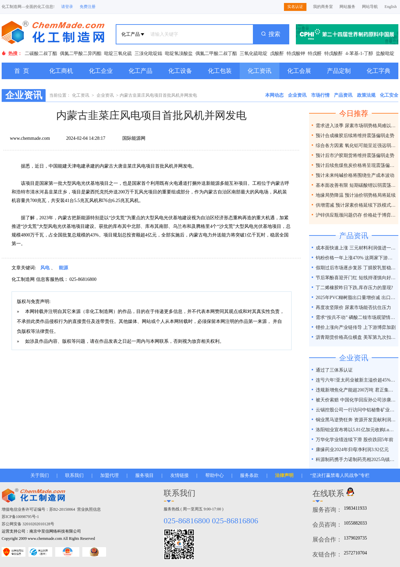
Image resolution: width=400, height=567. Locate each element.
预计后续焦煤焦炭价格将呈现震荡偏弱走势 (356, 165)
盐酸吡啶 (385, 53)
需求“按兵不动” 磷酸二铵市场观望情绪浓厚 (356, 317)
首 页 (21, 71)
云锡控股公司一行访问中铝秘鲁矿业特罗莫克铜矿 (356, 409)
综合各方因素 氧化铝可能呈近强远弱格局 (356, 145)
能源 (63, 267)
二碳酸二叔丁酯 (41, 53)
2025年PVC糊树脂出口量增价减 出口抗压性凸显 (356, 297)
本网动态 (274, 95)
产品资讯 (343, 95)
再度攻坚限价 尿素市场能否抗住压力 (353, 307)
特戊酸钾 (296, 53)
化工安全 (389, 95)
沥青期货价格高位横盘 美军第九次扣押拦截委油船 (356, 337)
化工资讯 (259, 71)
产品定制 (339, 71)
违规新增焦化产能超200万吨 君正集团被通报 (356, 389)
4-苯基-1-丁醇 (359, 53)
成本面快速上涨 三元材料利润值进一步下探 (356, 247)
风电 (45, 267)
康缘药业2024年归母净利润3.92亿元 (352, 449)
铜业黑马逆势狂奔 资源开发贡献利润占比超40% (356, 419)
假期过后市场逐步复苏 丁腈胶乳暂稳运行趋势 (356, 267)
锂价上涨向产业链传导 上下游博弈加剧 (356, 327)
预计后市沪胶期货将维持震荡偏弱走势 (355, 155)
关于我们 (39, 475)
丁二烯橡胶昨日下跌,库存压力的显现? (354, 287)
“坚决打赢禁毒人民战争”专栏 (340, 475)
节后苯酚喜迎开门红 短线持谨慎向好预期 (356, 277)
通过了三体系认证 (334, 370)
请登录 (67, 6)
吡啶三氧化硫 (118, 53)
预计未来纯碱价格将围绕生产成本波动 (355, 175)
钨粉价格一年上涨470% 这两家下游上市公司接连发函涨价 (356, 257)
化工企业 (101, 71)
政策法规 (366, 95)
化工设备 (180, 71)
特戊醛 (315, 53)
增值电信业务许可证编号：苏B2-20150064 (38, 509)
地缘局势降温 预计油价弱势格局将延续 (356, 195)
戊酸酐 (277, 53)
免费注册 (88, 6)
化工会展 (299, 71)
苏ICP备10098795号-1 (20, 516)
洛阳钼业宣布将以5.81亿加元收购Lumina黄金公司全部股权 (356, 429)
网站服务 (347, 6)
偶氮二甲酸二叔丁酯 (216, 53)
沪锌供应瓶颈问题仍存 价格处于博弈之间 (356, 215)
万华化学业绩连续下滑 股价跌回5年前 (354, 439)
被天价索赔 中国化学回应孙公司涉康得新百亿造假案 (356, 399)
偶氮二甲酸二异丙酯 (80, 53)
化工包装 (220, 71)
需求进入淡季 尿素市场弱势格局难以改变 (356, 125)
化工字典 (378, 71)
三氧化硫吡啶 (253, 53)
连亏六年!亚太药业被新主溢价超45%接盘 (356, 380)
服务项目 (144, 475)
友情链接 (179, 475)
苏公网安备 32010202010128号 (28, 524)
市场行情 (320, 95)
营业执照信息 (89, 509)
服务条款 (249, 475)
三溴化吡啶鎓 (148, 53)
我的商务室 (323, 6)
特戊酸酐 (333, 53)
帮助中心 (214, 475)
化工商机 (61, 71)
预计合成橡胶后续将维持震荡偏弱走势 (355, 135)
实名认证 (295, 6)
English (390, 6)
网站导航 (370, 6)
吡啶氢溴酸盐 (179, 53)
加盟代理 (109, 475)
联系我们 (74, 475)
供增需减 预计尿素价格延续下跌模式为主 (356, 205)
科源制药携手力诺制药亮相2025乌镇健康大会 (356, 459)
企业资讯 (105, 95)
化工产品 (140, 71)
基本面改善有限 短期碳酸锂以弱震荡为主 (356, 185)
